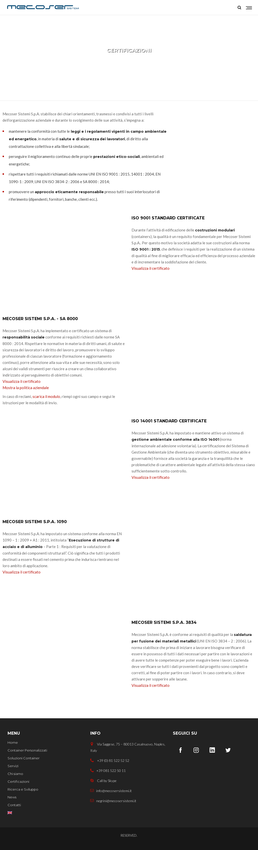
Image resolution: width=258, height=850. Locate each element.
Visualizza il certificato (151, 268)
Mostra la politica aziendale (26, 387)
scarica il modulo (46, 396)
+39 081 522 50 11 (108, 770)
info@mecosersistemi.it (111, 791)
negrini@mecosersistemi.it (113, 801)
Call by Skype (103, 780)
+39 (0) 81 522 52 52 (109, 760)
